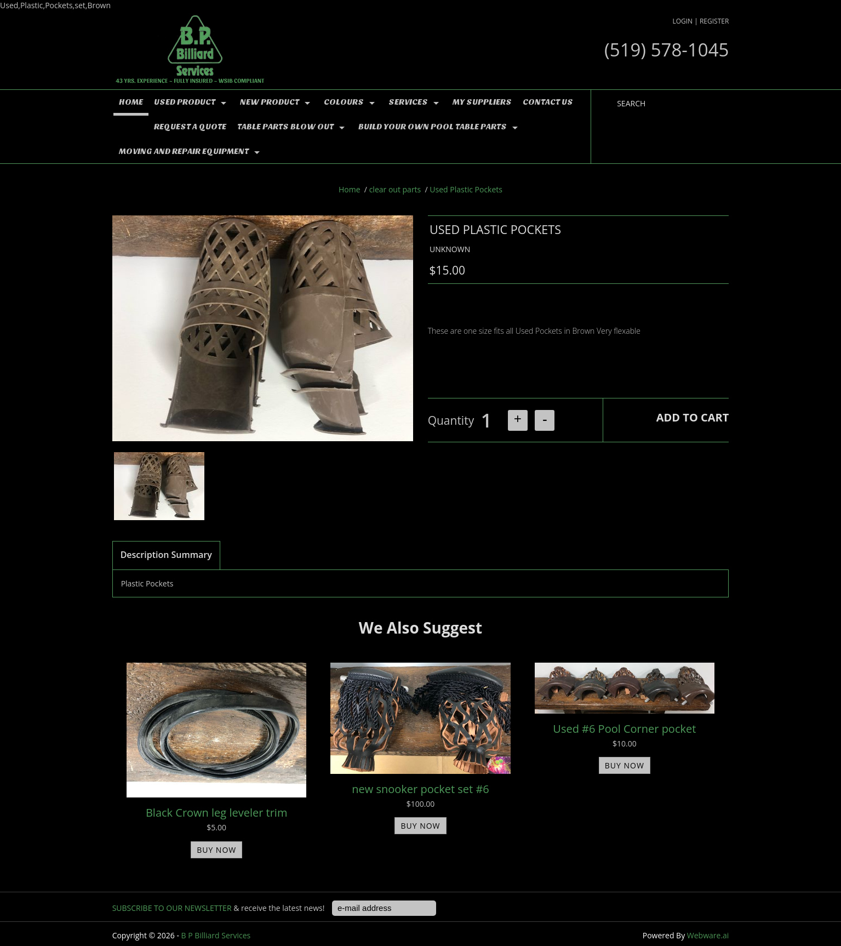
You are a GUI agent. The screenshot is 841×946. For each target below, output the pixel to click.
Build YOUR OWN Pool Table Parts (432, 127)
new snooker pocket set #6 (420, 789)
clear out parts (395, 189)
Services (408, 102)
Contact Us (548, 102)
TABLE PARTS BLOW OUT (285, 127)
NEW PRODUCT (269, 102)
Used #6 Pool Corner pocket (624, 728)
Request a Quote (190, 127)
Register (714, 21)
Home (131, 102)
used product (184, 102)
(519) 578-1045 (666, 49)
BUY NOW (216, 850)
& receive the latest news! (219, 908)
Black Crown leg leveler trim (216, 812)
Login (682, 21)
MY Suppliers (482, 102)
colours (344, 102)
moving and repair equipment (184, 151)
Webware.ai (708, 935)
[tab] (166, 556)
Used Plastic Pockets (466, 189)
